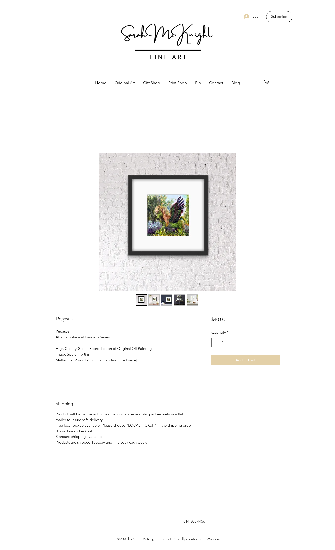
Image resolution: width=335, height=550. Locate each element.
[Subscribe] (279, 16)
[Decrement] (215, 342)
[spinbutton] (223, 342)
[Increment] (230, 342)
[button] (266, 81)
